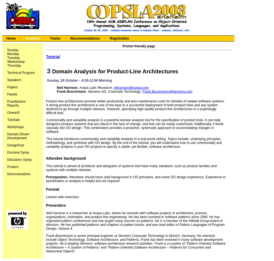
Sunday (13, 50)
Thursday (14, 66)
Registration (119, 38)
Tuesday (13, 58)
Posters (13, 167)
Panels (12, 94)
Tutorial (53, 57)
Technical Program (21, 73)
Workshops (15, 127)
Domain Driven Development (18, 136)
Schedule (32, 38)
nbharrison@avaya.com (131, 88)
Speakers (14, 80)
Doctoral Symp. (18, 152)
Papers (12, 87)
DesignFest (15, 145)
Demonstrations (18, 174)
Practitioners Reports (16, 103)
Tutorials (13, 120)
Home (11, 38)
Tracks (55, 38)
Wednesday (16, 62)
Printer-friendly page (138, 46)
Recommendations (85, 38)
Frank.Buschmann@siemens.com (167, 92)
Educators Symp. (19, 160)
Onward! (13, 113)
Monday (13, 54)
